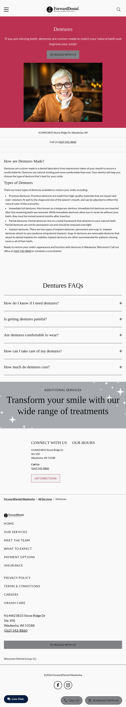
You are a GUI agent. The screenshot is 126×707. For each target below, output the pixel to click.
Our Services (15, 532)
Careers (11, 594)
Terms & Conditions (22, 586)
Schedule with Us (63, 54)
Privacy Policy (17, 578)
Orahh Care (14, 603)
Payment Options (19, 557)
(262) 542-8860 (67, 141)
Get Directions (46, 478)
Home (9, 523)
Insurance (13, 565)
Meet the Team (17, 540)
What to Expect (18, 548)
